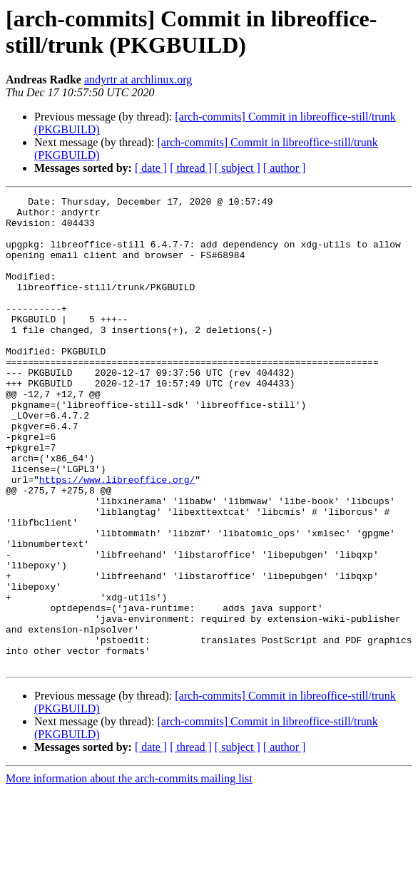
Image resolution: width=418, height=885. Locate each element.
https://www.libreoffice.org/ (117, 537)
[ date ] (151, 168)
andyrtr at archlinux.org (138, 79)
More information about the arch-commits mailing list (129, 872)
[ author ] (284, 168)
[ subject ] (237, 168)
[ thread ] (191, 168)
